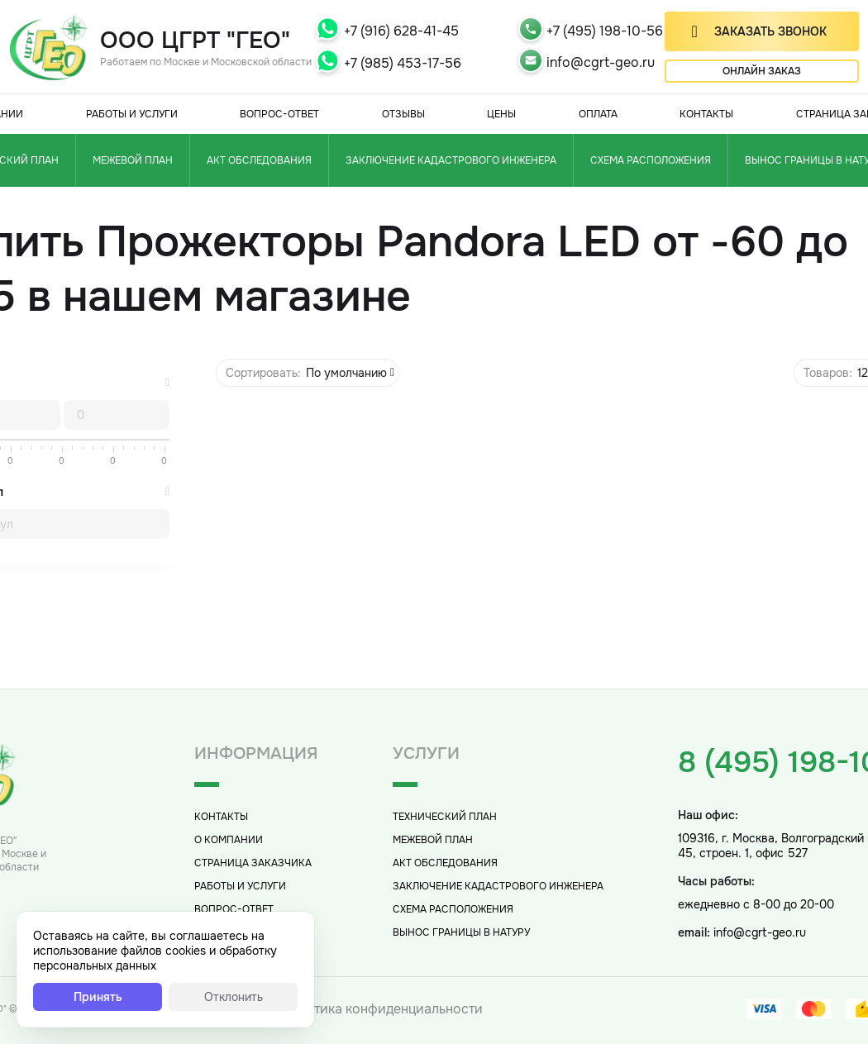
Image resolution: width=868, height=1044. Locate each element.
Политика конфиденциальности (381, 1009)
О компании (228, 839)
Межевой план (133, 160)
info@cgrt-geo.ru (600, 62)
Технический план (445, 816)
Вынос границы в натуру (461, 932)
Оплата (598, 114)
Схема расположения (650, 160)
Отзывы (403, 114)
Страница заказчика (253, 863)
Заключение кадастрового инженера (451, 160)
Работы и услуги (132, 114)
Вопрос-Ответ (279, 114)
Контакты (706, 114)
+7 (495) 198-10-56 (604, 31)
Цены (501, 114)
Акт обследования (259, 160)
